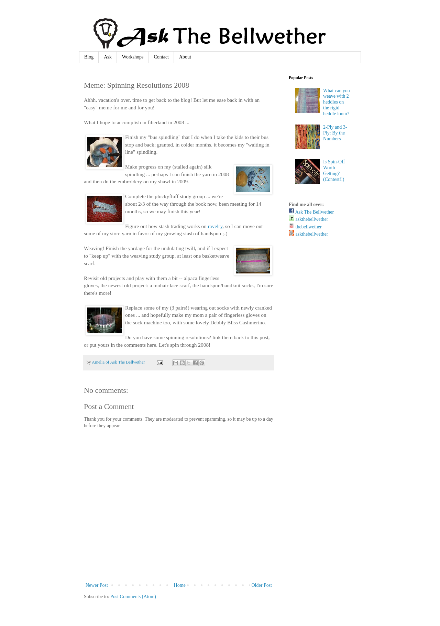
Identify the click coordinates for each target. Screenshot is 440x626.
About (185, 57)
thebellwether (305, 226)
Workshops (133, 57)
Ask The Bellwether (311, 212)
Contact (161, 57)
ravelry (215, 226)
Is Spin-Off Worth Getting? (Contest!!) (334, 170)
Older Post (262, 585)
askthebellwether (308, 219)
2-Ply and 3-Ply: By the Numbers (335, 133)
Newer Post (97, 585)
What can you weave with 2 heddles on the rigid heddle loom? (336, 102)
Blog (89, 57)
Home (180, 585)
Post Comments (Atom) (133, 596)
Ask (108, 57)
